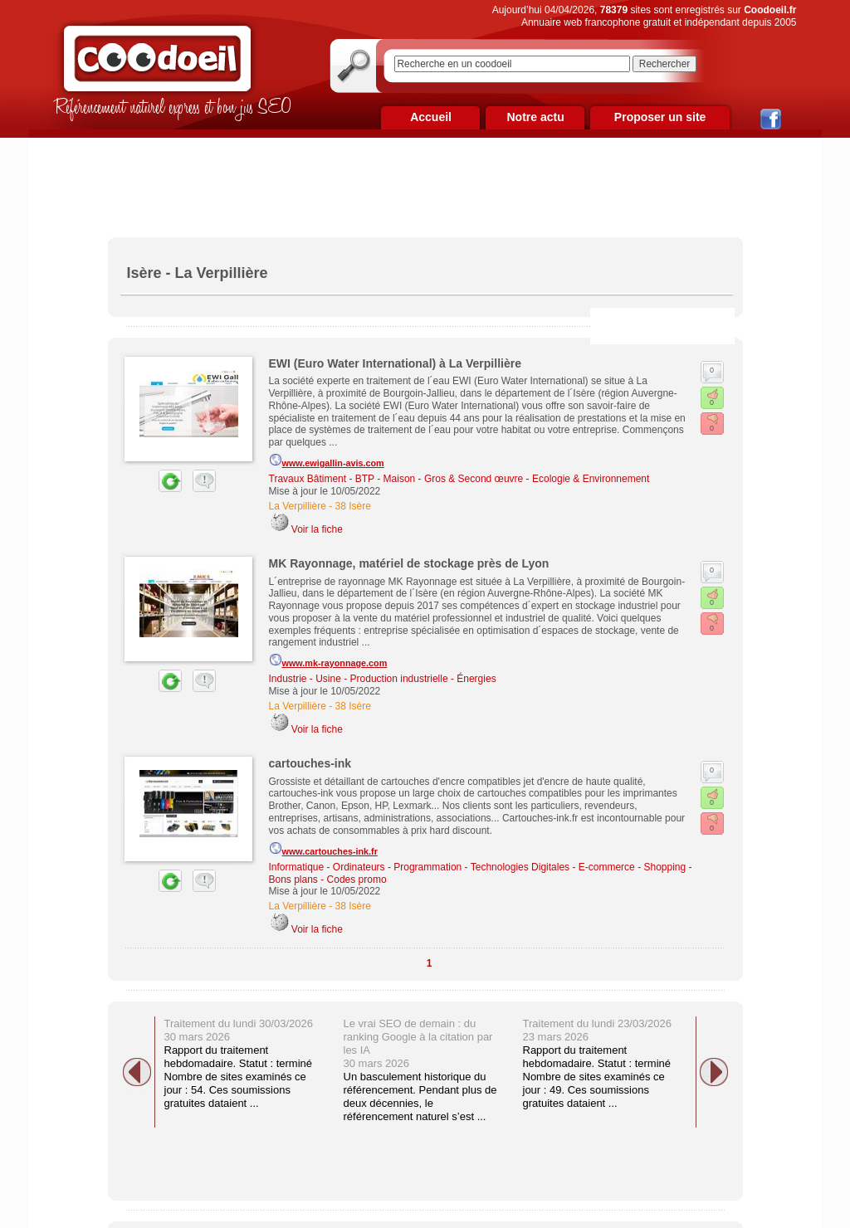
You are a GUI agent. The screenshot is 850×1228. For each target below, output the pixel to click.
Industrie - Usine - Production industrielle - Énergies (382, 679)
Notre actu (535, 117)
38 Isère (353, 506)
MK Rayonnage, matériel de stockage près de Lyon (409, 563)
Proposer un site (660, 117)
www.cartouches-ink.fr (323, 848)
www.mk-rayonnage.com (328, 660)
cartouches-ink (310, 763)
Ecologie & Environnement (590, 479)
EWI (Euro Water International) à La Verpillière (395, 363)
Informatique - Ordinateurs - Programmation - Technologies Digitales (419, 867)
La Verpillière (297, 506)
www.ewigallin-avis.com (326, 460)
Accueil (431, 117)
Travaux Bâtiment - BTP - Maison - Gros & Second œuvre (396, 479)
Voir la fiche (317, 529)
